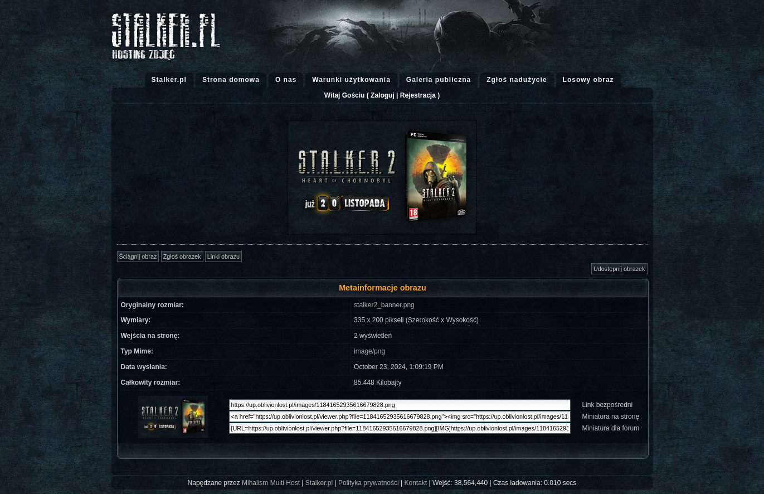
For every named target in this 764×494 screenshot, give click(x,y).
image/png (369, 351)
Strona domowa (231, 80)
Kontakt (416, 483)
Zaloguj (383, 95)
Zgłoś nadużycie (516, 80)
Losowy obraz (588, 80)
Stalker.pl (169, 80)
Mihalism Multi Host (271, 483)
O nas (285, 80)
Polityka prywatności (368, 483)
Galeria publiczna (438, 80)
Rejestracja (418, 95)
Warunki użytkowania (351, 80)
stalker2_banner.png (384, 305)
